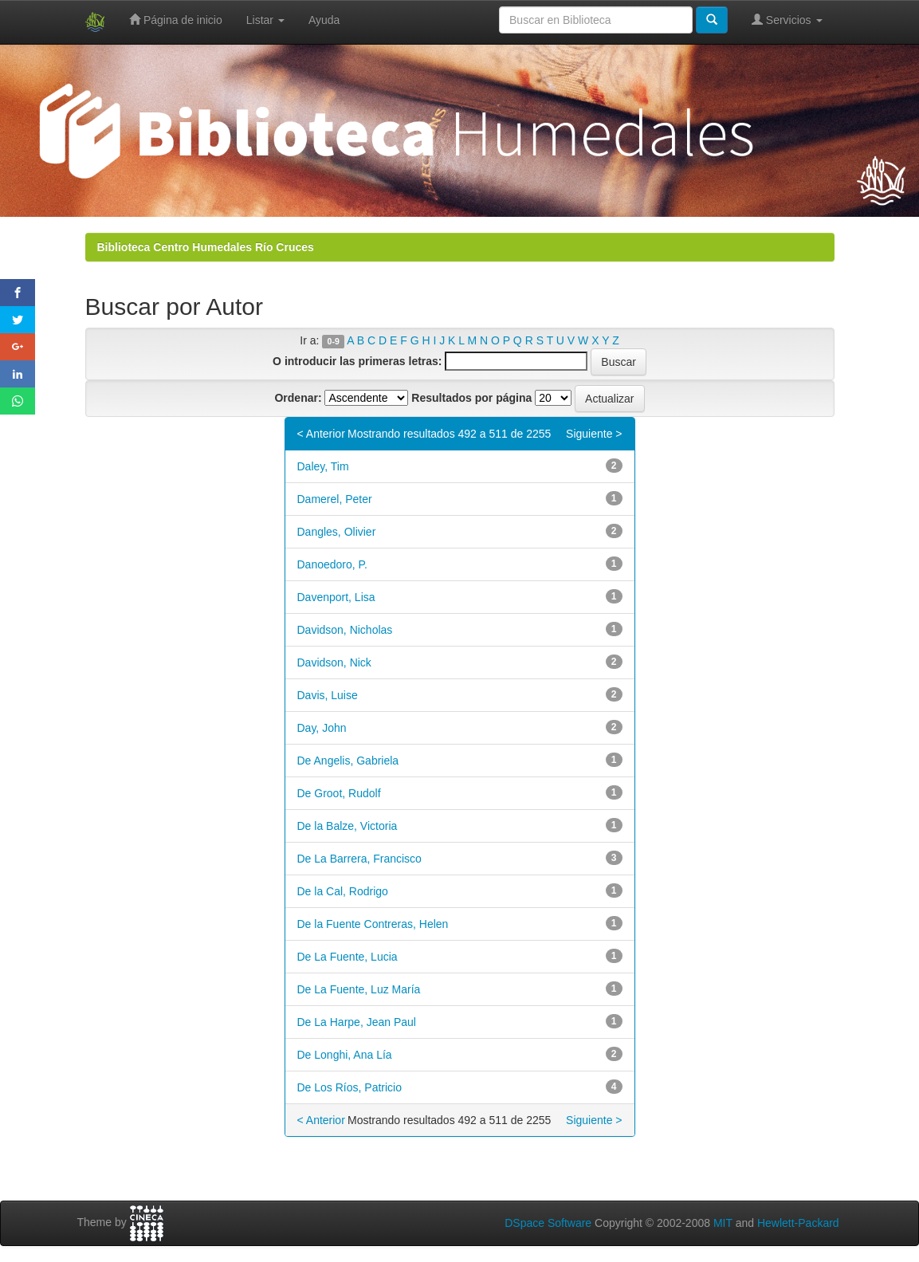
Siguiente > (594, 433)
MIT (722, 1223)
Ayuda (324, 20)
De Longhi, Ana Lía (344, 1054)
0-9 (334, 341)
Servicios (787, 19)
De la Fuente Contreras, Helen (373, 924)
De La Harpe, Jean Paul (356, 1022)
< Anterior (321, 433)
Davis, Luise (327, 695)
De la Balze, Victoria (347, 826)
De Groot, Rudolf (339, 793)
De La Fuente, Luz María (359, 989)
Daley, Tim (323, 466)
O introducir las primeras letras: (357, 361)
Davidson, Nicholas (345, 629)
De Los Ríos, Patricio (350, 1087)
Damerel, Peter (334, 499)
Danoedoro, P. (332, 564)
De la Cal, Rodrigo (342, 891)
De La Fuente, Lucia (347, 956)
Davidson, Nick (334, 662)
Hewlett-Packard (798, 1223)
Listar (265, 20)
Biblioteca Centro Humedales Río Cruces (205, 247)
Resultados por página (471, 397)
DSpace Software (548, 1223)
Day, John (322, 727)
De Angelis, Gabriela (348, 760)
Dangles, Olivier (336, 531)
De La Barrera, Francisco (359, 858)
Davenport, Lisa (336, 597)
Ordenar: (297, 397)
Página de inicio (175, 19)
